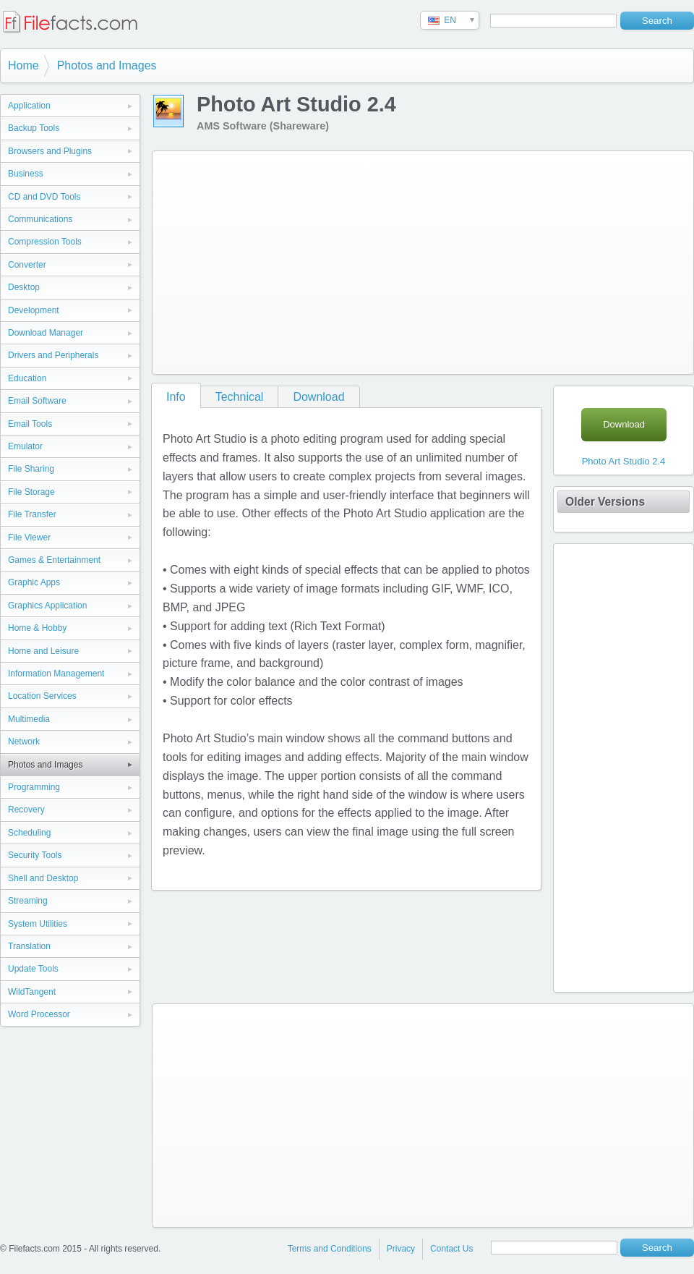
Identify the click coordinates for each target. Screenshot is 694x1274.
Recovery (26, 809)
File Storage (31, 492)
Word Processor (39, 1014)
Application (29, 106)
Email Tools (30, 424)
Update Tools (33, 969)
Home (23, 65)
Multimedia (29, 719)
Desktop (24, 287)
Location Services (42, 696)
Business (25, 174)
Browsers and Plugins (50, 151)
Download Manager (45, 333)
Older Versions (605, 502)
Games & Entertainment (54, 560)
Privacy (401, 1249)
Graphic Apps (34, 582)
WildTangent (32, 992)
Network (24, 741)
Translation (29, 946)
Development (33, 310)
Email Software (37, 401)
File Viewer (29, 537)
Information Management (56, 673)
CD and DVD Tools (44, 197)
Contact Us (451, 1249)
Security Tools (34, 855)
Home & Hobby (37, 628)
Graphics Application (47, 605)
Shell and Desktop (43, 878)
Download (318, 397)
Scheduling (29, 833)
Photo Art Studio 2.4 (624, 461)
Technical (239, 397)
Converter (27, 265)
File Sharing (31, 469)
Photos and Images (107, 65)
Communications (40, 219)
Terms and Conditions (330, 1249)
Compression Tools (45, 242)
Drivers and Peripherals (53, 355)
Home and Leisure (43, 651)
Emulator (25, 446)
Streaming (28, 901)
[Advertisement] (399, 259)
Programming (34, 787)
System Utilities (37, 924)
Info (176, 397)
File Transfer (32, 514)
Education (27, 378)
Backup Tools (33, 128)
